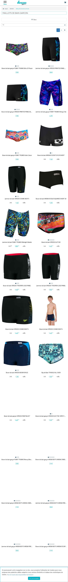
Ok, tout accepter (34, 578)
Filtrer (34, 20)
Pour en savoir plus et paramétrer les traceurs (20, 575)
